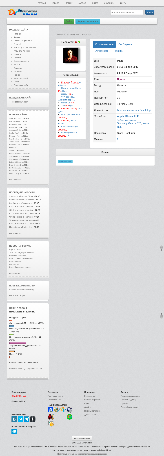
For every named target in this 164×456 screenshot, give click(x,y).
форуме (26, 246)
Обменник (109, 3)
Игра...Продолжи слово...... (20, 267)
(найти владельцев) (127, 120)
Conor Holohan (15, 127)
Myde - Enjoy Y (15, 174)
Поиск (16, 82)
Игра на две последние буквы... (21, 258)
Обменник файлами (23, 40)
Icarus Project (14, 171)
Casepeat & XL (15, 130)
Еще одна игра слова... (18, 255)
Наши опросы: (18, 308)
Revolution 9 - (14, 124)
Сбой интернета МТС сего (21, 224)
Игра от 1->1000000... (17, 250)
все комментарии (17, 295)
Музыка (17, 58)
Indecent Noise (15, 162)
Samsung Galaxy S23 (129, 123)
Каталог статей (21, 78)
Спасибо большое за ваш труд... (22, 289)
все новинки (15, 180)
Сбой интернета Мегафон (21, 210)
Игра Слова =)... (15, 261)
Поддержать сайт (20, 97)
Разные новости (21, 61)
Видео (95, 3)
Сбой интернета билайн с (21, 206)
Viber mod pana (15, 118)
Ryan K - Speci (15, 165)
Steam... (12, 150)
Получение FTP (54, 400)
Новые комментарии (22, 285)
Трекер (69, 3)
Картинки (18, 71)
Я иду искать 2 (15, 159)
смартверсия (65, 161)
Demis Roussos (15, 153)
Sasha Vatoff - (14, 133)
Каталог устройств (92, 400)
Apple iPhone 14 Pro (129, 116)
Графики (118, 51)
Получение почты (55, 396)
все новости (14, 233)
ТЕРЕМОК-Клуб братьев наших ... (22, 253)
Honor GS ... (68, 103)
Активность (102, 51)
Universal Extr (14, 145)
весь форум (14, 273)
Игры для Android (22, 51)
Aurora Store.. (14, 142)
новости (29, 192)
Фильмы (17, 64)
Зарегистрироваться (88, 21)
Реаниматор (89, 396)
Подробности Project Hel (20, 227)
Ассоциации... (14, 264)
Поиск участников (92, 411)
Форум (123, 3)
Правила (124, 403)
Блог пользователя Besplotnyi (134, 110)
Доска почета (90, 415)
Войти (69, 21)
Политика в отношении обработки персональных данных (81, 454)
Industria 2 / (14, 147)
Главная (42, 3)
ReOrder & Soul (15, 168)
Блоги (86, 403)
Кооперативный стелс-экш (21, 200)
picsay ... (67, 94)
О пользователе (104, 44)
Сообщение (125, 44)
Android (82, 3)
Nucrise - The (14, 136)
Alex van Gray (14, 121)
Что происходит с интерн (21, 217)
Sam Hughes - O (15, 139)
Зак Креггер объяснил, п (20, 203)
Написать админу (128, 400)
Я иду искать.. (14, 156)
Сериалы (18, 68)
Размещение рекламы (130, 396)
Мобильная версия (82, 438)
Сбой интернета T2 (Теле (21, 213)
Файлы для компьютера (25, 47)
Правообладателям (129, 407)
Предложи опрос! (34, 368)
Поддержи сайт (21, 85)
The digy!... (68, 106)
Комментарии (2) (17, 368)
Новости (56, 3)
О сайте (87, 407)
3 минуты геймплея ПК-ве (21, 196)
